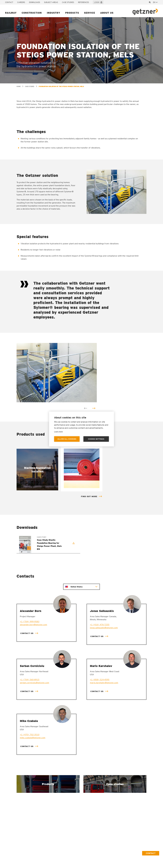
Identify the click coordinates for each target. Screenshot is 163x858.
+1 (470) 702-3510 (29, 734)
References (83, 2)
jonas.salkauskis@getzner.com (104, 627)
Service (89, 12)
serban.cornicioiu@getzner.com (34, 682)
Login (98, 2)
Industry (53, 12)
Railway (11, 12)
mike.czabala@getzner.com (32, 737)
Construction (32, 12)
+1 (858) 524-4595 (99, 679)
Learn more (58, 432)
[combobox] (155, 2)
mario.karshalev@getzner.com (104, 682)
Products (72, 12)
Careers (21, 2)
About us (106, 12)
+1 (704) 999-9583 (29, 621)
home (19, 86)
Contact (9, 2)
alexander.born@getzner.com (33, 624)
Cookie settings (96, 439)
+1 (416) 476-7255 (99, 624)
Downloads (34, 2)
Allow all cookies (66, 439)
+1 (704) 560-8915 (29, 679)
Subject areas (51, 2)
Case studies (68, 2)
